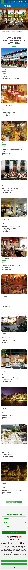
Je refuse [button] (14, 564)
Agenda (6, 518)
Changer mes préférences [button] (14, 567)
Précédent (10, 502)
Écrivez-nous (14, 532)
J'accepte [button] (14, 561)
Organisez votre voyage (12, 515)
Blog (5, 522)
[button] (26, 1)
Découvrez (7, 511)
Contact (6, 526)
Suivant (18, 502)
